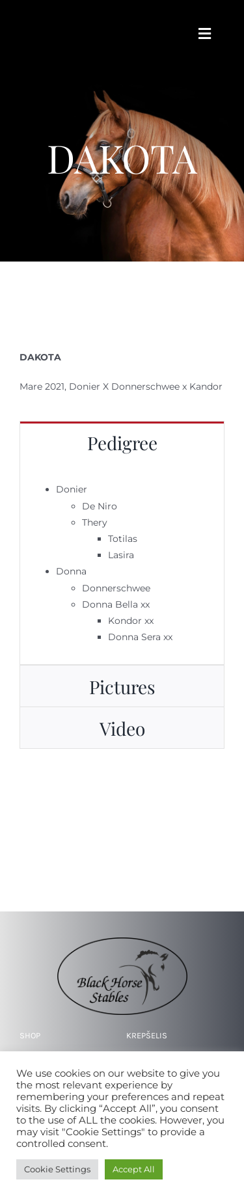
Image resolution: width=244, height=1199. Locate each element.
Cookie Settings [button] (57, 1169)
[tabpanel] (122, 564)
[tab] (122, 442)
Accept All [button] (134, 1169)
